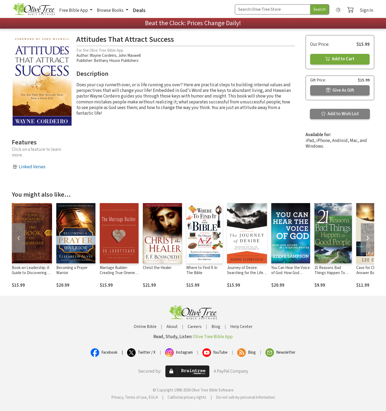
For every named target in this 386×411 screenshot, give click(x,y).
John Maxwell (129, 55)
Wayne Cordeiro (103, 55)
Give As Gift (340, 90)
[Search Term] (272, 9)
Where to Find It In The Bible (201, 270)
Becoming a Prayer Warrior (72, 270)
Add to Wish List (340, 114)
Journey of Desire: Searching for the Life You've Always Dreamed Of (246, 275)
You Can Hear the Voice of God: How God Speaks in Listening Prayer (290, 275)
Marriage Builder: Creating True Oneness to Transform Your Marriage (119, 275)
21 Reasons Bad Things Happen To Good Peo (329, 273)
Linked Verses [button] (32, 167)
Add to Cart (339, 59)
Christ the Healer (157, 268)
